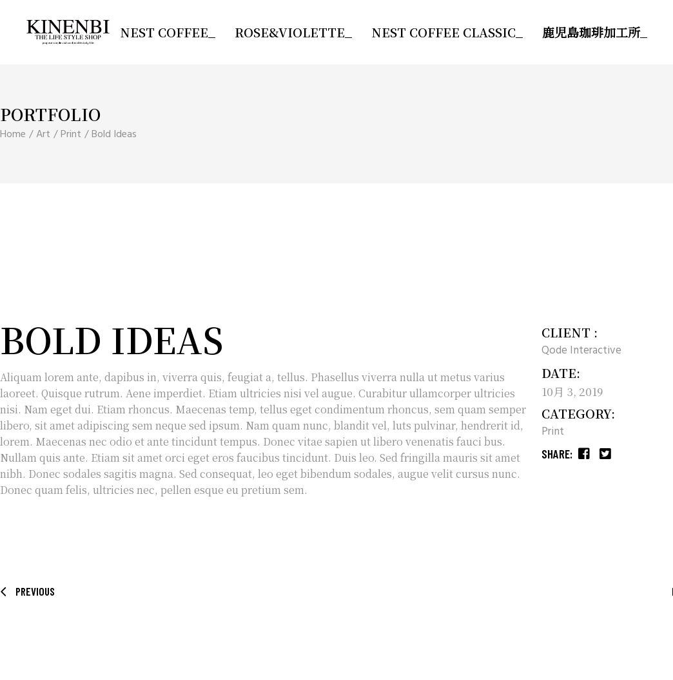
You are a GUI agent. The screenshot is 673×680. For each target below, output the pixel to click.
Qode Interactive (581, 351)
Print (552, 432)
